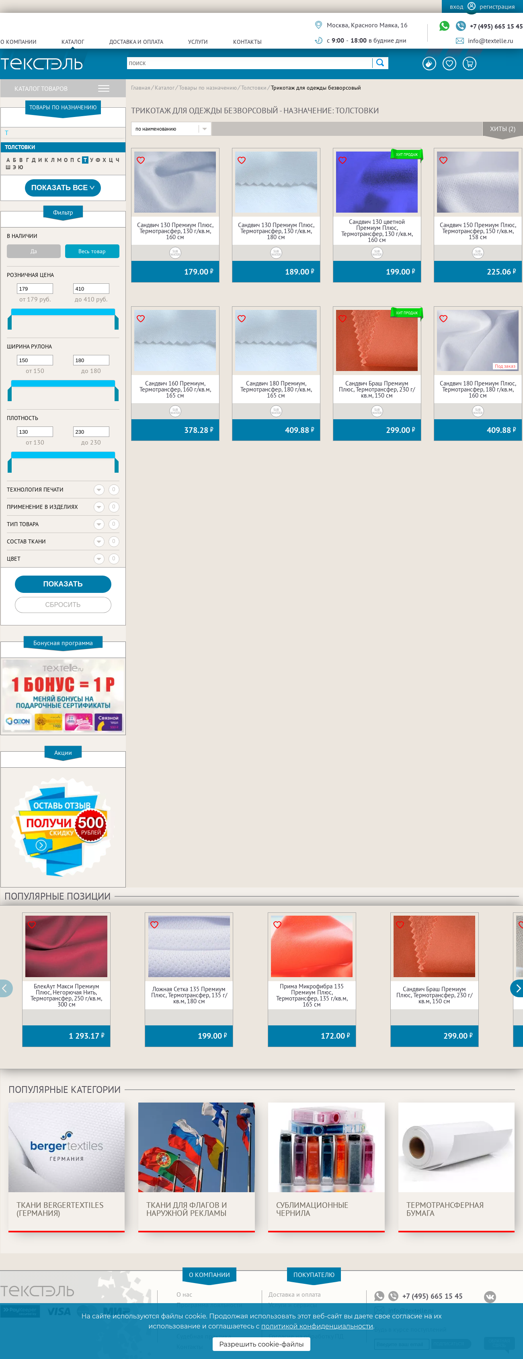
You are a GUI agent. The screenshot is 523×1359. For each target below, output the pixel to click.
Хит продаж (407, 154)
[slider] (10, 324)
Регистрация (497, 6)
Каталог (73, 41)
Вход (457, 6)
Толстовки (20, 147)
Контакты (247, 41)
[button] (521, 988)
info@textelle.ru (490, 41)
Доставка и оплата (136, 41)
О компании (18, 41)
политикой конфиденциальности (317, 1326)
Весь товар (92, 251)
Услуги (198, 41)
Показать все (63, 188)
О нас (184, 1294)
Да (34, 251)
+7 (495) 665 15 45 (496, 26)
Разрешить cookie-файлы (261, 1344)
